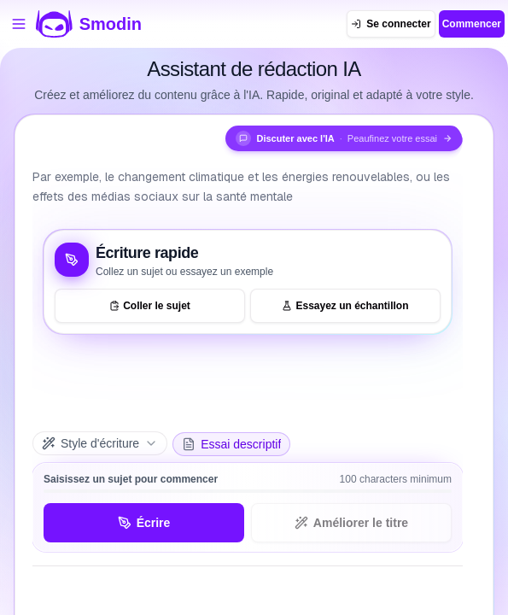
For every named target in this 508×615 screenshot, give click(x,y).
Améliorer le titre (351, 523)
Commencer (471, 24)
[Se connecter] (391, 24)
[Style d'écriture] (99, 443)
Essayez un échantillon (345, 306)
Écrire (144, 523)
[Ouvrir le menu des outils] (18, 24)
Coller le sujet (149, 306)
